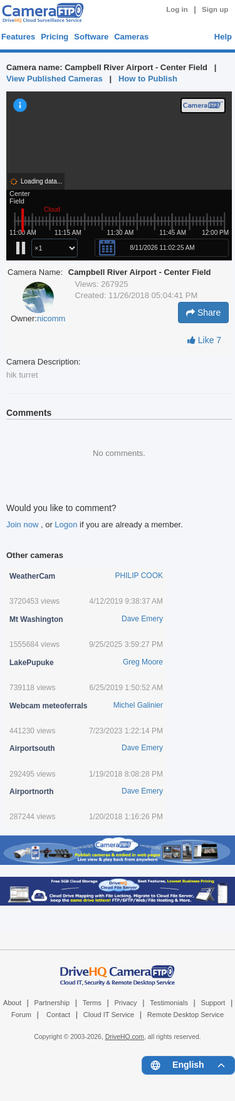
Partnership (52, 1002)
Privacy (125, 1002)
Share (203, 313)
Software (91, 36)
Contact (58, 1014)
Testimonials (169, 1002)
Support (213, 1002)
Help (223, 36)
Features (18, 36)
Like (204, 340)
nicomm (51, 318)
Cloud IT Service (108, 1014)
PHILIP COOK (139, 575)
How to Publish (147, 78)
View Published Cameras (54, 78)
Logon (66, 524)
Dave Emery (142, 618)
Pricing (54, 36)
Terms (92, 1002)
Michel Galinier (138, 705)
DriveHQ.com (124, 1036)
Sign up (215, 9)
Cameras (131, 36)
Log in (177, 9)
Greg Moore (143, 662)
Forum (21, 1014)
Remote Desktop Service (185, 1014)
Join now (23, 524)
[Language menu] (188, 1065)
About (12, 1002)
